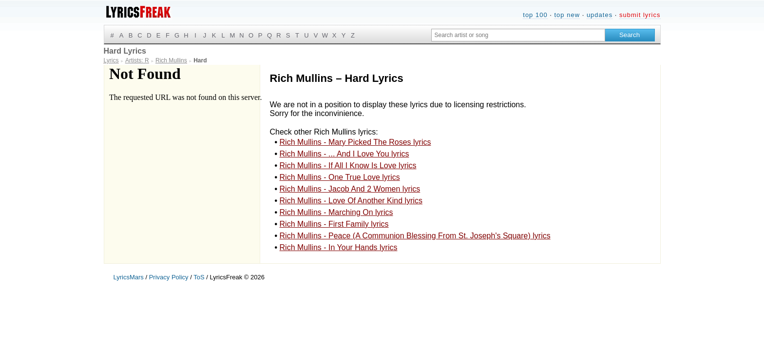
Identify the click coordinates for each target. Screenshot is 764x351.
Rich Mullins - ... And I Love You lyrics (344, 154)
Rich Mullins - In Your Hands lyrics (339, 247)
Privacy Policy (169, 277)
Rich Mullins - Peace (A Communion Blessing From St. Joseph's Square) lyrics (415, 236)
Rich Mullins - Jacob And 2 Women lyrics (350, 189)
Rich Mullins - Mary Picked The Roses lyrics (355, 142)
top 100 (535, 15)
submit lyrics (640, 15)
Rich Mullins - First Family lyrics (334, 224)
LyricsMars (129, 277)
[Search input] (518, 35)
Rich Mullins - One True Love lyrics (340, 177)
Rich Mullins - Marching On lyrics (336, 212)
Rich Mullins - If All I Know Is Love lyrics (348, 165)
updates (599, 15)
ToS (198, 277)
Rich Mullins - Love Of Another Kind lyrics (351, 200)
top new (567, 15)
